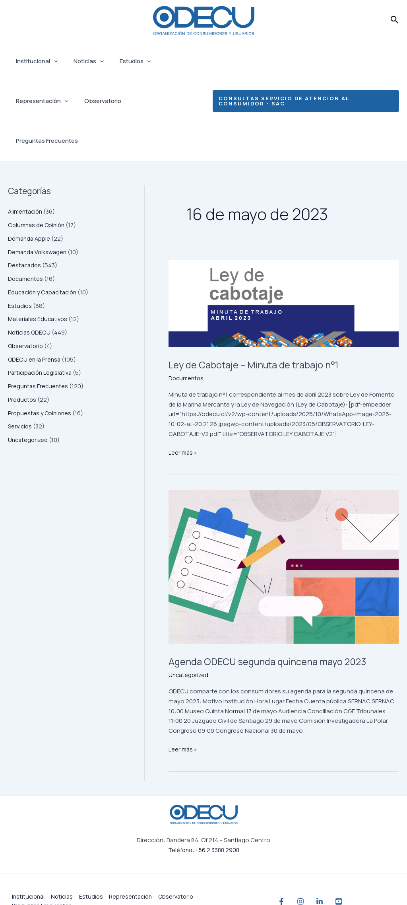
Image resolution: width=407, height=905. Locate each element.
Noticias (83, 61)
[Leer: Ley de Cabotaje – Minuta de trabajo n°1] (284, 263)
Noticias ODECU (30, 292)
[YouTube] (362, 877)
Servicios (20, 386)
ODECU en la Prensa (35, 319)
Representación (40, 101)
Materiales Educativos (39, 279)
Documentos (26, 239)
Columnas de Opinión (38, 185)
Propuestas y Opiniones (41, 373)
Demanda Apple (30, 199)
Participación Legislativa (41, 333)
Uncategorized (29, 400)
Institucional (35, 61)
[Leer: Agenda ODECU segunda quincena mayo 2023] (284, 527)
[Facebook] (281, 877)
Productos (22, 360)
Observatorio (96, 101)
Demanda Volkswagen (39, 212)
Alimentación (26, 171)
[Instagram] (308, 877)
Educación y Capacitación (44, 252)
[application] (52, 61)
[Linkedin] (335, 877)
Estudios (125, 61)
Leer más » (183, 412)
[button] (394, 20)
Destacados (25, 225)
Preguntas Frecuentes (158, 101)
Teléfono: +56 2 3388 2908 (203, 825)
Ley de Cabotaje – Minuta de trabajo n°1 (277, 324)
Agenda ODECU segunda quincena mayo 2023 (279, 628)
